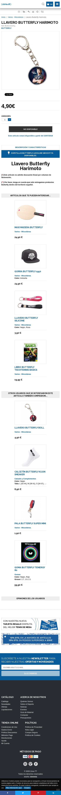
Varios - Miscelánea (15, 17)
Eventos (23, 710)
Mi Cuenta (5, 743)
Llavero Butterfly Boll (29, 427)
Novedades (5, 704)
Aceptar (27, 788)
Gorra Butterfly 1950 (28, 271)
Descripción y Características (30, 147)
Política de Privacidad (33, 727)
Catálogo (4, 701)
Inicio (3, 17)
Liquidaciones (6, 710)
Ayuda (3, 741)
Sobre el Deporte (27, 704)
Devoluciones (6, 738)
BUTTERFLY (6, 28)
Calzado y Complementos (25, 479)
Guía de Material (26, 712)
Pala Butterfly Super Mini (30, 523)
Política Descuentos (9, 732)
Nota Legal (29, 730)
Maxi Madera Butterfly (29, 227)
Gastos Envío (6, 730)
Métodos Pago (7, 735)
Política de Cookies (32, 735)
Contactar (24, 715)
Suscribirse (30, 673)
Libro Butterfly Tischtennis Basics (26, 368)
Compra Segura (31, 732)
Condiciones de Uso (9, 727)
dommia (33, 777)
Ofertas (4, 707)
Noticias (23, 707)
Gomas (18, 574)
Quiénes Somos (26, 701)
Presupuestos (25, 718)
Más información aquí (14, 788)
